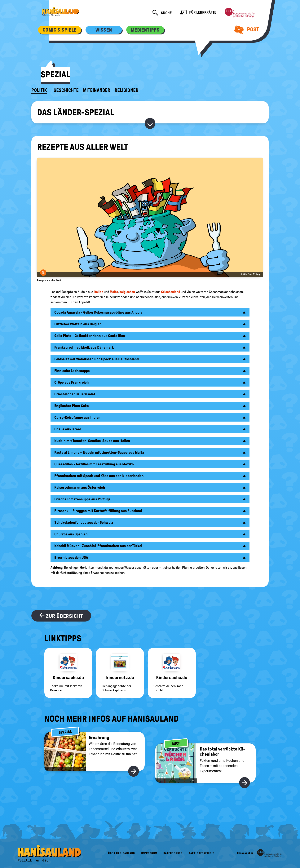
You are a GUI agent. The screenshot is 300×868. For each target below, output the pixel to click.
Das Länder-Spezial (75, 112)
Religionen (127, 90)
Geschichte (66, 90)
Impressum (149, 853)
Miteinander (96, 90)
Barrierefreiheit (201, 853)
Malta (114, 292)
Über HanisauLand (121, 853)
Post (246, 29)
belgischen (127, 292)
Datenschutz (173, 853)
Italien (98, 292)
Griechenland (170, 292)
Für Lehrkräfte (198, 13)
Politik (39, 90)
